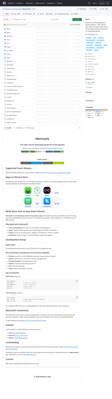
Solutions (20, 3)
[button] (77, 281)
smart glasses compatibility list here (59, 173)
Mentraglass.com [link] (93, 34)
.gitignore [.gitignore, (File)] (9, 61)
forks (89, 72)
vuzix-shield (89, 45)
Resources (30, 3)
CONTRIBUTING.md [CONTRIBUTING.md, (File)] (12, 90)
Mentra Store (58, 148)
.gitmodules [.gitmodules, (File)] (10, 65)
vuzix (94, 38)
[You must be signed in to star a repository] (104, 9)
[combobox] (61, 19)
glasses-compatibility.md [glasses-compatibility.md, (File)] (14, 111)
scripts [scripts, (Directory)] (8, 57)
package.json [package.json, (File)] (10, 119)
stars (89, 66)
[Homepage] (4, 3)
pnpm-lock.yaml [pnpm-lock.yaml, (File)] (11, 122)
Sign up (102, 3)
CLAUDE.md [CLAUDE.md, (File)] (10, 83)
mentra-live (89, 50)
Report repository (90, 74)
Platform (11, 3)
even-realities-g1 (90, 47)
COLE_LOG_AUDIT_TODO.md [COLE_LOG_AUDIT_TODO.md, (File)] (15, 86)
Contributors (89, 101)
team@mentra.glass (19, 333)
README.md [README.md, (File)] (10, 101)
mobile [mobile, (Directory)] (8, 54)
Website (24, 148)
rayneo (105, 45)
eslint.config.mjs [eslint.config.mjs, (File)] (11, 108)
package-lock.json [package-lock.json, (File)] (12, 115)
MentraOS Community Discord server (34, 320)
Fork (93, 9)
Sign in (95, 3)
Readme (89, 54)
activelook (98, 42)
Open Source (41, 3)
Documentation (34, 148)
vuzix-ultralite (98, 45)
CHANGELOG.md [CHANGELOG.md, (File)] (11, 79)
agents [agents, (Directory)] (8, 32)
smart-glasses (89, 42)
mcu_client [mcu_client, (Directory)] (10, 50)
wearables (100, 38)
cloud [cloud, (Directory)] (8, 39)
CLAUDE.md (33, 248)
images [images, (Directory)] (9, 47)
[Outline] (79, 127)
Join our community (20, 335)
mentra (96, 50)
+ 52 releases (89, 87)
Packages (88, 92)
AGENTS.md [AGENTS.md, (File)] (10, 75)
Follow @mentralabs (20, 338)
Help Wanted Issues (29, 355)
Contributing (90, 59)
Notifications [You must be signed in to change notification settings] (82, 9)
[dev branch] (7, 19)
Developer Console (46, 148)
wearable (88, 38)
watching (90, 69)
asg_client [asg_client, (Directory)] (9, 36)
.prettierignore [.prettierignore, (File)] (11, 68)
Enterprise (51, 3)
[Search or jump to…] (89, 3)
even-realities (100, 47)
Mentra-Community (13, 9)
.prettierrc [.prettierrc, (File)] (9, 72)
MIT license (89, 56)
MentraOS (26, 9)
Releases (89, 79)
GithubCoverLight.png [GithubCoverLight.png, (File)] (13, 93)
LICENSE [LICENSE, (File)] (9, 97)
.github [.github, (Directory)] (9, 29)
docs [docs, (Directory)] (8, 43)
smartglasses (100, 40)
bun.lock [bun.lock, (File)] (9, 104)
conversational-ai (90, 40)
